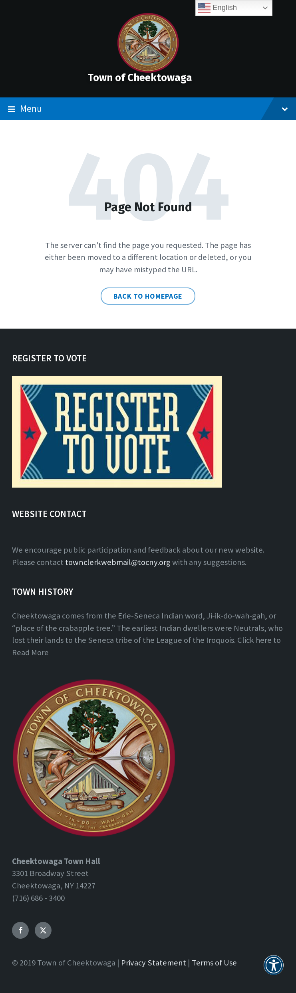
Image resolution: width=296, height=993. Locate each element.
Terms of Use (214, 962)
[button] (274, 969)
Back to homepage (148, 296)
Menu (148, 108)
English (217, 8)
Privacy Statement (153, 962)
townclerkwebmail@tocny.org (118, 562)
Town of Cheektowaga (140, 77)
